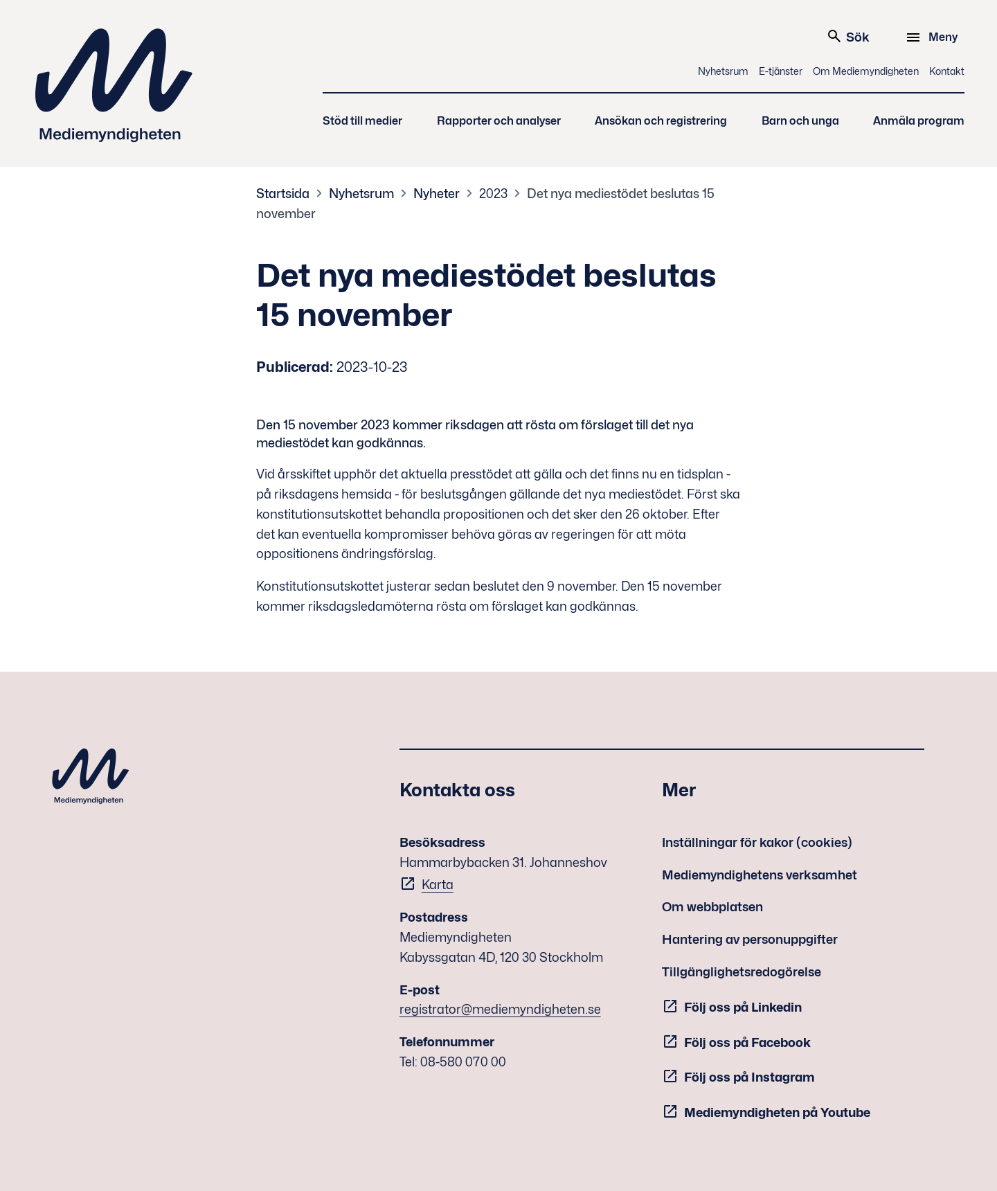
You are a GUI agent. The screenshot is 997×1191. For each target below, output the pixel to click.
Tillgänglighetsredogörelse (741, 972)
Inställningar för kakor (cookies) (757, 842)
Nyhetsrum (723, 71)
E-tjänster (780, 71)
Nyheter (436, 193)
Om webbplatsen (712, 906)
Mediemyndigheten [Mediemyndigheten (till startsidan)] (114, 85)
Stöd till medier (362, 120)
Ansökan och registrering (661, 120)
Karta (437, 884)
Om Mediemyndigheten (866, 71)
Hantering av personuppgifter (750, 939)
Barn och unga (800, 120)
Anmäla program (918, 120)
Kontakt (946, 71)
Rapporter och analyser (499, 120)
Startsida (282, 193)
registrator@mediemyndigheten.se (500, 1009)
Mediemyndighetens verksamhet (759, 875)
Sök (848, 36)
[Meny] (933, 37)
